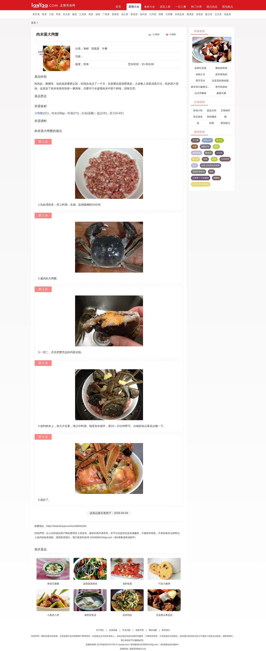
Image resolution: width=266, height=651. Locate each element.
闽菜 (90, 14)
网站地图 (153, 630)
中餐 (194, 146)
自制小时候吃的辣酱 (210, 165)
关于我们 (100, 630)
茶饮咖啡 (211, 116)
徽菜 (74, 14)
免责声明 (140, 630)
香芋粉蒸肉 (221, 86)
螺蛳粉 (217, 178)
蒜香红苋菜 (200, 68)
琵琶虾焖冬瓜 (198, 171)
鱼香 (214, 159)
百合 (194, 165)
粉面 (211, 123)
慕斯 (216, 146)
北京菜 (218, 14)
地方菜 (124, 14)
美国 (205, 159)
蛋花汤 (219, 140)
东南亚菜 (179, 14)
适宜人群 (165, 6)
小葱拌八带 (53, 615)
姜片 (112, 113)
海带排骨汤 (90, 615)
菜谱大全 (133, 6)
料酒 (70, 113)
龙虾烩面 (127, 583)
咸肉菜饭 (196, 153)
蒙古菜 (208, 14)
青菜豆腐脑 (53, 583)
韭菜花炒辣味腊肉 (221, 80)
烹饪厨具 (198, 116)
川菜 (51, 14)
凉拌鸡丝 (127, 615)
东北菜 (66, 14)
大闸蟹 (38, 113)
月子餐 (195, 140)
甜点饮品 (212, 6)
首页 (118, 6)
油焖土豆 (200, 74)
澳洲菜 (190, 14)
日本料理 (225, 159)
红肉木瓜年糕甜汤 (200, 184)
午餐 (104, 48)
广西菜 (106, 14)
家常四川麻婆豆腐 (200, 86)
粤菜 (58, 14)
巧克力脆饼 (164, 583)
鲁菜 (44, 14)
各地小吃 (198, 110)
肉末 (54, 113)
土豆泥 (219, 153)
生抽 (84, 113)
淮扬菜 (227, 14)
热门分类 (196, 6)
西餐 (160, 14)
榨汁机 (195, 159)
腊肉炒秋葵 (221, 68)
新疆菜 (115, 14)
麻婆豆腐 (221, 93)
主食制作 (225, 110)
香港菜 (134, 14)
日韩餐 (169, 14)
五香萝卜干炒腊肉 (200, 178)
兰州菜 (152, 14)
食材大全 (149, 6)
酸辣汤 (208, 153)
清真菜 (199, 14)
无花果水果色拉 (164, 615)
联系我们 (166, 630)
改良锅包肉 (221, 74)
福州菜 (143, 14)
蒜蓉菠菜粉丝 (90, 583)
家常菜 (36, 14)
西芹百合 (200, 80)
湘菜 (97, 14)
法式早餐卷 (200, 93)
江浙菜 (82, 14)
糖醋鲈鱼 (205, 146)
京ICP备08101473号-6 (107, 644)
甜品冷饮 (211, 110)
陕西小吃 (207, 140)
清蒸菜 (95, 48)
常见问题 (126, 630)
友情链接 (113, 630)
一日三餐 (180, 6)
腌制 (211, 171)
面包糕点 (227, 6)
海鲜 (86, 48)
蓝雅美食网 (67, 5)
